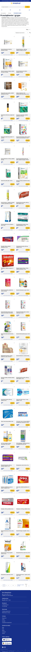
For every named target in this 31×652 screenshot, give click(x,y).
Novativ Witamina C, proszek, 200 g (22, 355)
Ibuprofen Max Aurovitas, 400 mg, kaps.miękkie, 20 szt (22, 203)
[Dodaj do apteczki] (14, 36)
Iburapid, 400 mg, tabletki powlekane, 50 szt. (5, 247)
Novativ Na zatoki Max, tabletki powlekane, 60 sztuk (22, 115)
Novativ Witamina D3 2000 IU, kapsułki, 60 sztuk (6, 50)
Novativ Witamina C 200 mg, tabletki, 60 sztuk (8, 159)
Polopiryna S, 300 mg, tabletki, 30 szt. (23, 508)
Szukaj (27, 6)
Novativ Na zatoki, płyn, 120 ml (6, 180)
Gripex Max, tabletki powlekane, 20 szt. (22, 487)
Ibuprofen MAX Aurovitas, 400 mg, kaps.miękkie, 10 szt (22, 378)
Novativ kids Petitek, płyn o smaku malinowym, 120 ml (22, 312)
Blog (3, 627)
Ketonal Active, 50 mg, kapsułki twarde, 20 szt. (6, 553)
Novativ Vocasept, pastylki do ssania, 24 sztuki (23, 181)
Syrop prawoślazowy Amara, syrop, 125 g (7, 531)
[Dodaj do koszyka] (12, 53)
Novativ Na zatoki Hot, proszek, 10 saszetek (7, 137)
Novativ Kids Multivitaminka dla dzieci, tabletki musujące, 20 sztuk (22, 159)
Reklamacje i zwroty (6, 612)
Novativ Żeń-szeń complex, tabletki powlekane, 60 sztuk (7, 94)
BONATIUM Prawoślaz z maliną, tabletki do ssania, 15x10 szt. (6, 356)
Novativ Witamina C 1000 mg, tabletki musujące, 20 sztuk (21, 50)
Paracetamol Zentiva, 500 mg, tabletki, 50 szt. (6, 400)
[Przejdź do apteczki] (10, 10)
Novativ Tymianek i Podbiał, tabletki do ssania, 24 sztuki (7, 72)
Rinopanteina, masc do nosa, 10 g (22, 465)
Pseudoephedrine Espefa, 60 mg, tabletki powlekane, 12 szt (22, 225)
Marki (3, 630)
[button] (11, 54)
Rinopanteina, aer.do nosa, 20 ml (7, 574)
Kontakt (3, 621)
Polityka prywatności (6, 611)
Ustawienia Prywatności (7, 622)
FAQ (3, 628)
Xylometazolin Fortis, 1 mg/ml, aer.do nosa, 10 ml (23, 575)
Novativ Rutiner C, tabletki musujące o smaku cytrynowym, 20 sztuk (7, 203)
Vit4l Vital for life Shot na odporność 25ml (7, 115)
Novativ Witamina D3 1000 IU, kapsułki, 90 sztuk (21, 72)
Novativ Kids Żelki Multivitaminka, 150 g (7, 334)
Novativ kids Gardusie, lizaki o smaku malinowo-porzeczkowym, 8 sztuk (23, 137)
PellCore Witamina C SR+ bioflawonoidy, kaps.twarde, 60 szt (22, 94)
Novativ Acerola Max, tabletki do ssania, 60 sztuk (7, 291)
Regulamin (4, 618)
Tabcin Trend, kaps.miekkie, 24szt (7, 421)
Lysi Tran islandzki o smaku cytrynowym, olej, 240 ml (6, 444)
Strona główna (3, 13)
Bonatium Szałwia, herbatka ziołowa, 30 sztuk (7, 378)
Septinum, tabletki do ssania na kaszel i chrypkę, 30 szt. (6, 487)
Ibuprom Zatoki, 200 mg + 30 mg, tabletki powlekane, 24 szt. (22, 269)
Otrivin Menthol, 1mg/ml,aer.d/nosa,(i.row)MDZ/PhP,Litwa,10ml (23, 444)
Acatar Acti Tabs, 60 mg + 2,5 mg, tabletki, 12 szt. (22, 400)
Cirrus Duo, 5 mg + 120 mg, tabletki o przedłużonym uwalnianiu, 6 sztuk (23, 422)
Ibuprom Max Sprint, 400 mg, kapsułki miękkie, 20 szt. (6, 466)
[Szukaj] (23, 6)
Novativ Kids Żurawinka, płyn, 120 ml (23, 333)
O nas (3, 619)
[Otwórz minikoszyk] (19, 10)
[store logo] (15, 3)
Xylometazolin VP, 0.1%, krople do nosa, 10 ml (7, 225)
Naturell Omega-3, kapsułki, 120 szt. (22, 530)
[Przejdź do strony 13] (10, 585)
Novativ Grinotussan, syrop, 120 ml (22, 290)
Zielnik (3, 633)
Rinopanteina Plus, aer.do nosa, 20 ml (23, 552)
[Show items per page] (27, 586)
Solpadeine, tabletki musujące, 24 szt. (7, 269)
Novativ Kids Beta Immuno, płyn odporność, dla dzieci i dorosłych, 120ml (7, 312)
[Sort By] (22, 32)
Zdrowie (9, 13)
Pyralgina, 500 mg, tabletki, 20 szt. (7, 508)
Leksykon (4, 631)
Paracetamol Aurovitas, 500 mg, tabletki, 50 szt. (22, 247)
